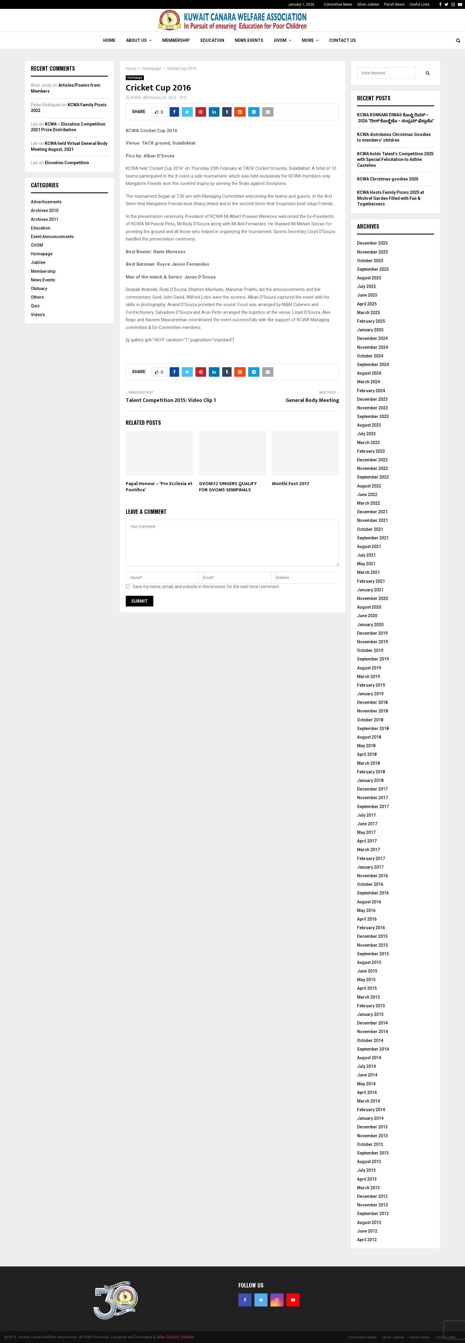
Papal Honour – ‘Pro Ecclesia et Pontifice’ (159, 487)
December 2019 (372, 633)
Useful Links (420, 4)
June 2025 (367, 295)
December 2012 (372, 1196)
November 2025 (372, 252)
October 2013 (370, 1144)
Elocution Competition (67, 162)
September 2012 (373, 1213)
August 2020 (369, 607)
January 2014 (370, 1118)
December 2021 (372, 511)
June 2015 (367, 971)
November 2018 (372, 711)
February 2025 (371, 321)
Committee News (338, 4)
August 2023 (369, 425)
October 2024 (370, 356)
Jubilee (38, 262)
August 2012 (369, 1222)
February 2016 (371, 927)
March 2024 (368, 381)
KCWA (135, 98)
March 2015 (368, 997)
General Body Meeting (312, 400)
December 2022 (372, 459)
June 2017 (367, 823)
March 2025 (368, 312)
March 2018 (368, 763)
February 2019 (371, 685)
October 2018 (370, 720)
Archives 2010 (44, 210)
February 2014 (371, 1109)
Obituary (39, 288)
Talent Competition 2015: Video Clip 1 (171, 400)
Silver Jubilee (368, 4)
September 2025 (373, 269)
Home (109, 40)
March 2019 (368, 676)
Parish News (394, 4)
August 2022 (369, 486)
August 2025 (369, 277)
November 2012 (372, 1205)
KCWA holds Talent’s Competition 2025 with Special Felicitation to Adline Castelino (395, 159)
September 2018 (373, 728)
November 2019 (372, 641)
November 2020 (372, 598)
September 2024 (373, 364)
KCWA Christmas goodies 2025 (387, 179)
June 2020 (367, 615)
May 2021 (366, 563)
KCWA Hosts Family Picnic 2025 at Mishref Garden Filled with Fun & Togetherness (390, 198)
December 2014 (372, 1023)
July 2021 (366, 555)
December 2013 (372, 1127)
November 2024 (372, 347)
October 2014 (370, 1040)
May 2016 (366, 910)
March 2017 (368, 849)
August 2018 (369, 737)
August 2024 (369, 373)
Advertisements (46, 201)
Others (37, 297)
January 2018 (370, 780)
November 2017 (372, 797)
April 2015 (367, 988)
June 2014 (367, 1075)
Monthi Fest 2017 (290, 484)
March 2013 (368, 1187)
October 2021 (370, 529)
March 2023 (368, 442)
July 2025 (366, 286)
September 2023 (373, 416)
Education (212, 40)
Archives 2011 (44, 219)
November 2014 (372, 1031)
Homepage (134, 77)
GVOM (280, 40)
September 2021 (373, 538)
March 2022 (368, 503)
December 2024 (372, 338)
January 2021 (370, 589)
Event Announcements (52, 236)
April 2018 (367, 754)
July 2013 (366, 1170)
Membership (176, 40)
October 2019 (370, 650)
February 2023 (371, 451)
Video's (38, 314)
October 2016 (370, 884)
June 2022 (367, 494)
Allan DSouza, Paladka (175, 1337)
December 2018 (372, 702)
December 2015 (372, 936)
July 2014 (366, 1066)
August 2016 (369, 901)
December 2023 (372, 399)
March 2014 (368, 1101)
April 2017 (367, 841)
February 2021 (371, 581)
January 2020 (370, 624)
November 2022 (372, 468)
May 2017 (366, 832)
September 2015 (373, 953)
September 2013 (373, 1153)
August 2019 (369, 668)
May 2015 (366, 979)
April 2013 (367, 1179)
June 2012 (367, 1231)
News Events (249, 40)
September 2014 (373, 1049)
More (308, 40)
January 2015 (370, 1014)
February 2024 (371, 390)
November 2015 (372, 945)
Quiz (35, 305)
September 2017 (373, 806)
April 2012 (367, 1239)
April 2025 (367, 304)
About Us (136, 40)
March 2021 (368, 572)
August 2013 (369, 1161)
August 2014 (369, 1057)
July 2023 (366, 433)
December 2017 (372, 789)
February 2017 (371, 858)
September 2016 (373, 893)
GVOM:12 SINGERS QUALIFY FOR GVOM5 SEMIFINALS (228, 487)
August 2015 (369, 962)
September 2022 (373, 477)
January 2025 (370, 329)
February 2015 (371, 1005)
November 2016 (372, 875)
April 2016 (367, 919)
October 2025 (370, 260)
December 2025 (372, 243)
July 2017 (366, 815)
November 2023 (372, 408)
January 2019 (370, 693)
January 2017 (370, 867)
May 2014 (366, 1083)
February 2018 (371, 771)
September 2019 (373, 659)
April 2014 (367, 1092)
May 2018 (366, 745)
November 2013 (372, 1135)
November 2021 (372, 520)
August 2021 (369, 546)
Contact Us (342, 40)
